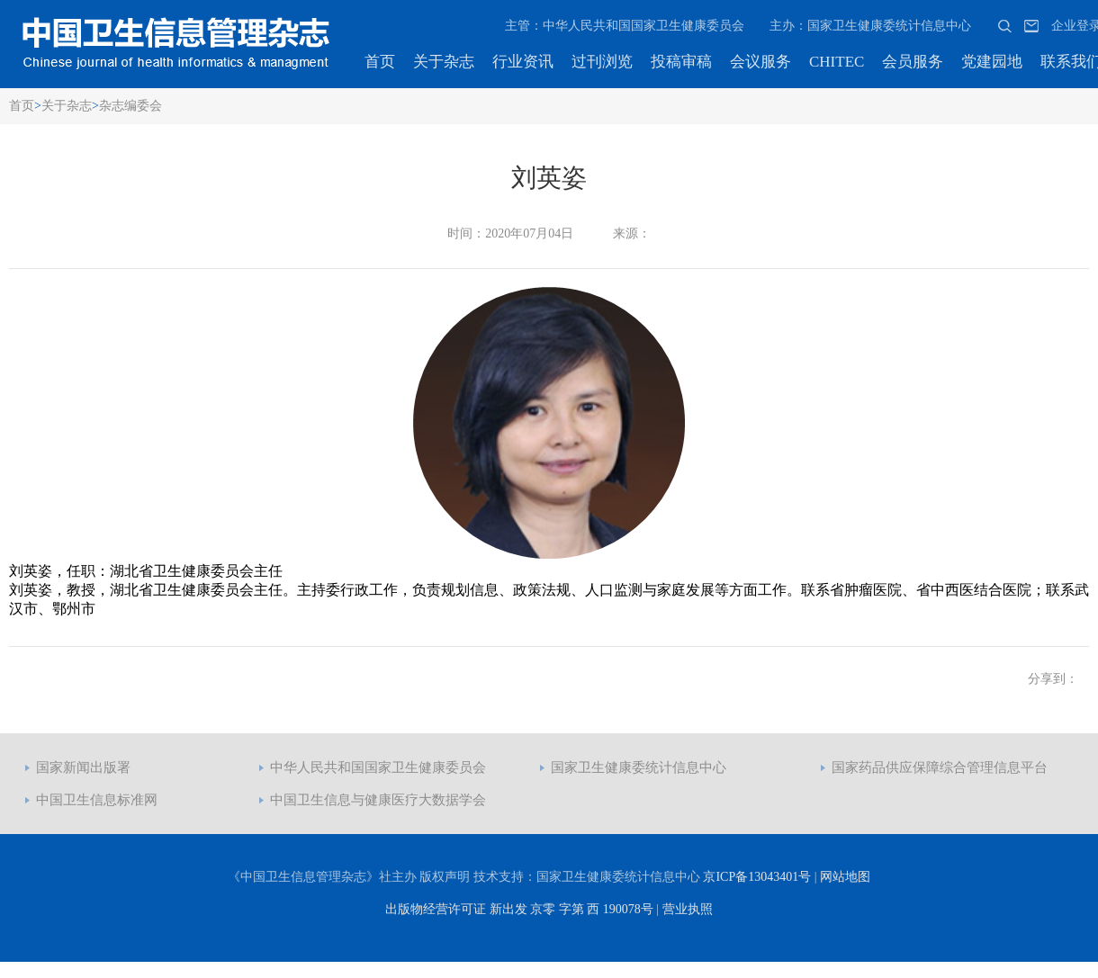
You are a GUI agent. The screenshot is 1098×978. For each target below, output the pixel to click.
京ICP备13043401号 (757, 877)
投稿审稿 (681, 61)
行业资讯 (523, 61)
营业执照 (687, 909)
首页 (379, 61)
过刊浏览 (602, 61)
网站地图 (845, 877)
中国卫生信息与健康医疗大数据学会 (378, 800)
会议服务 (760, 61)
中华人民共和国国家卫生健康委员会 (378, 767)
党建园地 (991, 61)
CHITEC (836, 61)
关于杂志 (443, 61)
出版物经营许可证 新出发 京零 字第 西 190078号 (519, 909)
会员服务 (912, 61)
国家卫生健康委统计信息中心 (638, 767)
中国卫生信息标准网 (97, 800)
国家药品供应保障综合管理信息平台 (940, 767)
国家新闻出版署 (83, 767)
